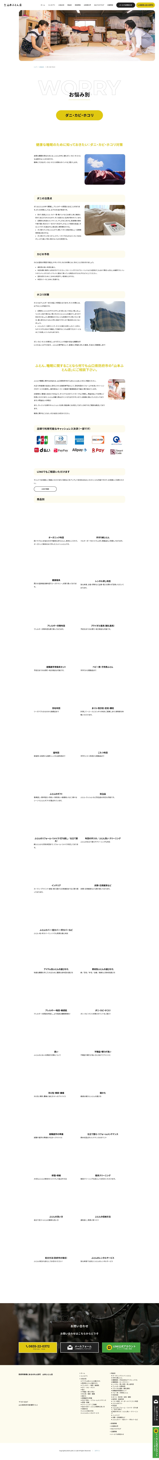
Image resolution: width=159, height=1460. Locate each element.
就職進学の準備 (87, 1400)
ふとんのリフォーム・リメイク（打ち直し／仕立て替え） (124, 1410)
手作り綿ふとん (117, 1380)
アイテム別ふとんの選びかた (91, 1383)
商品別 (69, 5)
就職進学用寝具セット (119, 1392)
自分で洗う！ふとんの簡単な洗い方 (93, 1408)
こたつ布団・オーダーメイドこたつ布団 (125, 1403)
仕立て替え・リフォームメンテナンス (94, 1402)
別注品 (114, 1407)
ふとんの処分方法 (87, 1413)
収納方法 (85, 1410)
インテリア (116, 1417)
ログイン (97, 1452)
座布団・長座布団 (118, 1401)
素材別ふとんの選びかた (90, 1385)
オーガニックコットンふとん (121, 1377)
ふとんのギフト (117, 1405)
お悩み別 (61, 5)
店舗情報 (110, 5)
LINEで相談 (45, 489)
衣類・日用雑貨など (118, 1419)
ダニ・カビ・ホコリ (88, 1389)
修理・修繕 (85, 1404)
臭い (83, 1391)
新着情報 (78, 5)
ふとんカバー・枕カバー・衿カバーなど (125, 1421)
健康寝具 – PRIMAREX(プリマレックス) (124, 1382)
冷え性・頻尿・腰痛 (88, 1396)
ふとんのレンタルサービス (90, 1415)
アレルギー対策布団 (118, 1388)
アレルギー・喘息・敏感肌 (90, 1387)
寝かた (84, 1398)
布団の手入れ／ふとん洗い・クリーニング (124, 1414)
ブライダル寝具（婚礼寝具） (121, 1390)
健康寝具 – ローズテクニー (120, 1384)
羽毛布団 (115, 1397)
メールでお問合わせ (125, 5)
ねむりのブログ (99, 5)
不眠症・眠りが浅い (88, 1393)
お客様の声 (87, 5)
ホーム (43, 5)
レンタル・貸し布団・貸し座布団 (123, 1386)
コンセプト (51, 5)
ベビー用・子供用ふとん (120, 1394)
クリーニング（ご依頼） (90, 1406)
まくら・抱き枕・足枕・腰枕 (121, 1399)
